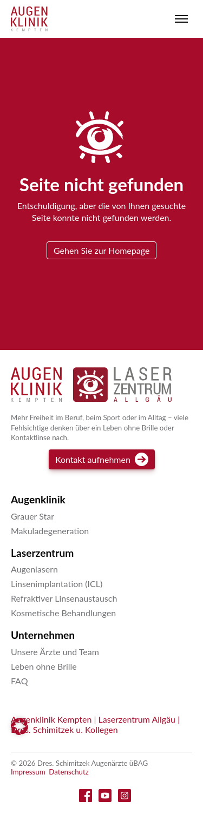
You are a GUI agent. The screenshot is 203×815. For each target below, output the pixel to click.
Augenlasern (34, 569)
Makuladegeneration (50, 531)
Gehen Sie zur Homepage (101, 250)
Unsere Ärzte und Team (55, 651)
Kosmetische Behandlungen (63, 613)
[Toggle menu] (181, 19)
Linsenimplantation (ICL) (56, 583)
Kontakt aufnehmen (101, 459)
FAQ (19, 681)
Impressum (28, 771)
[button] (19, 726)
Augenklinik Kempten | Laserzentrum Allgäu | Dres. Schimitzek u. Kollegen (95, 724)
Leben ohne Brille (44, 666)
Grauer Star (32, 516)
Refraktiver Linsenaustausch (64, 598)
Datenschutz (69, 771)
